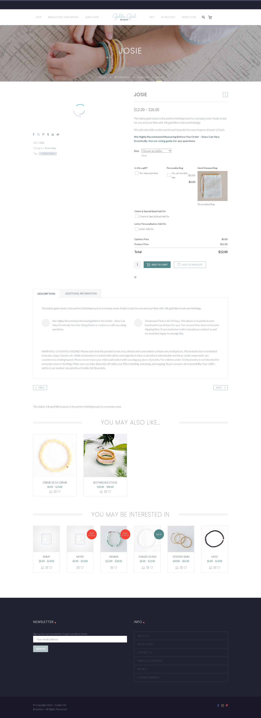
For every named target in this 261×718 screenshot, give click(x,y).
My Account (168, 17)
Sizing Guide (92, 17)
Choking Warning (148, 677)
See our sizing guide (160, 140)
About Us (143, 635)
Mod (215, 557)
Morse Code (189, 17)
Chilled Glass (147, 557)
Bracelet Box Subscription (63, 17)
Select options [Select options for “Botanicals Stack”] (101, 492)
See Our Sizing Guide (83, 325)
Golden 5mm (181, 557)
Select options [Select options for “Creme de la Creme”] (50, 492)
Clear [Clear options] (144, 155)
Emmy (46, 557)
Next (221, 387)
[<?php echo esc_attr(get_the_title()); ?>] (55, 492)
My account (145, 644)
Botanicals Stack (105, 482)
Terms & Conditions (149, 660)
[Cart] (211, 17)
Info (151, 17)
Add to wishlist (190, 265)
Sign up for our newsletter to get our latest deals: (60, 633)
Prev (39, 387)
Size (136, 150)
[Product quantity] (137, 265)
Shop (38, 17)
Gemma (114, 557)
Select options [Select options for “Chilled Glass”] (143, 568)
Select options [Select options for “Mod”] (210, 568)
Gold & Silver (48, 153)
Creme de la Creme (55, 482)
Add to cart (157, 264)
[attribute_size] (156, 151)
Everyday (50, 148)
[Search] (202, 17)
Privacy (142, 669)
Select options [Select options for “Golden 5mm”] (177, 568)
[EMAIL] (80, 639)
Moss (80, 557)
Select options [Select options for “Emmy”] (42, 568)
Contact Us (144, 652)
